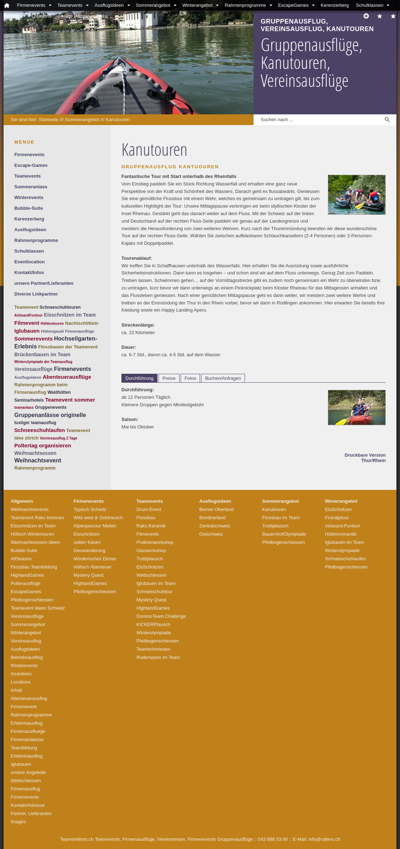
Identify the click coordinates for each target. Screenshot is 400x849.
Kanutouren (118, 119)
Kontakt (11, 16)
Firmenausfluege (28, 731)
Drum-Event (148, 509)
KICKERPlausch (153, 624)
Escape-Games (31, 165)
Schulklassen (370, 5)
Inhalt (16, 690)
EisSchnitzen (149, 567)
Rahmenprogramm (35, 468)
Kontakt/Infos (29, 272)
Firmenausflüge (79, 331)
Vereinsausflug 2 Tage (59, 438)
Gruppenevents (50, 407)
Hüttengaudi (52, 331)
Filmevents (147, 534)
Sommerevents (33, 339)
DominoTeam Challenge (161, 616)
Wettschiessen (26, 780)
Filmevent (26, 323)
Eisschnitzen (87, 534)
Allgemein (22, 501)
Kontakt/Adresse (28, 805)
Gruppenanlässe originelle (50, 415)
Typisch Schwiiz (90, 509)
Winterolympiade (153, 632)
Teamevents (70, 5)
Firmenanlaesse (27, 739)
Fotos (190, 378)
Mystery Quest (89, 575)
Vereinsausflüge (33, 369)
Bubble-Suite (28, 208)
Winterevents (29, 197)
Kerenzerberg (335, 5)
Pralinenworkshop (154, 542)
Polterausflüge (25, 583)
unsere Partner (74, 16)
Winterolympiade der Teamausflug (43, 362)
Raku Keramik (151, 525)
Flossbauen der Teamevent (68, 346)
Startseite (49, 119)
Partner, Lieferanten (31, 813)
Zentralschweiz (214, 525)
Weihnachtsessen (35, 453)
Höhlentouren (52, 324)
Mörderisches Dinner (95, 558)
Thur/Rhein (373, 460)
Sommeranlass (31, 186)
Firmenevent (23, 706)
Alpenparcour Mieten (95, 525)
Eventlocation (29, 261)
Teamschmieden (153, 649)
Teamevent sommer (70, 400)
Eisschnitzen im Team (70, 315)
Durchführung (139, 378)
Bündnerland (212, 517)
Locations (41, 16)
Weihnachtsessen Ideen (35, 542)
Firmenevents (31, 5)
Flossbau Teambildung (34, 567)
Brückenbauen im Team (42, 354)
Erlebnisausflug (26, 723)
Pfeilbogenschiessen (32, 599)
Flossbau (145, 517)
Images (18, 821)
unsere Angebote (28, 772)
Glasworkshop (151, 550)
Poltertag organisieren (42, 445)
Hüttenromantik (340, 534)
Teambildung (24, 747)
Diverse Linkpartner (36, 294)
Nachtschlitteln (81, 323)
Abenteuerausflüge (66, 377)
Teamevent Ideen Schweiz (38, 608)
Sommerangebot (153, 5)
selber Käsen (87, 542)
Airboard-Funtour (342, 525)
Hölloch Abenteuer (92, 567)
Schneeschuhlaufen (39, 430)
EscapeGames (293, 5)
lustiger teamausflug (35, 422)
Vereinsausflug (26, 641)
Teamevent (26, 307)
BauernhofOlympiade (284, 534)
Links (101, 16)
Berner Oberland (216, 509)
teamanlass (24, 407)
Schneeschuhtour (154, 591)
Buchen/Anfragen (223, 378)
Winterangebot (197, 5)
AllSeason (21, 558)
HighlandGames (27, 575)
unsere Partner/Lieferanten (43, 283)
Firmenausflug (25, 788)
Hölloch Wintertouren (32, 534)
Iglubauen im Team (156, 583)
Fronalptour (337, 517)
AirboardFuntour (28, 315)
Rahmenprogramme (245, 5)
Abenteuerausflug (29, 698)
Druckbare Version (365, 455)
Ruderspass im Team (158, 657)
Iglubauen (27, 331)
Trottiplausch (149, 558)
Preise (169, 378)
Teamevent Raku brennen (37, 517)
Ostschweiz (211, 534)
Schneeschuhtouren (60, 307)
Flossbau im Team (281, 517)
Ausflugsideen (109, 5)
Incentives (21, 673)
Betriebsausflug (27, 657)
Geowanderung (89, 550)
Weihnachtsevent (37, 460)
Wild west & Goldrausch (98, 517)
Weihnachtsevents (30, 509)
